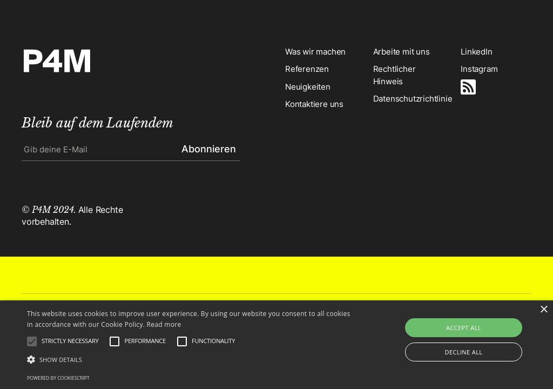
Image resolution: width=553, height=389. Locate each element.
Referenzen (307, 69)
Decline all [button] (464, 352)
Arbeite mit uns (401, 51)
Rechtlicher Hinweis (394, 75)
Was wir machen (315, 51)
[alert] (276, 344)
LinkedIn (476, 51)
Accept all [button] (463, 328)
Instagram (479, 69)
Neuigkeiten (308, 87)
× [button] (543, 310)
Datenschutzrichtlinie (408, 98)
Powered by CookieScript (58, 377)
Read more (164, 324)
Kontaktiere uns (314, 104)
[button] (189, 360)
